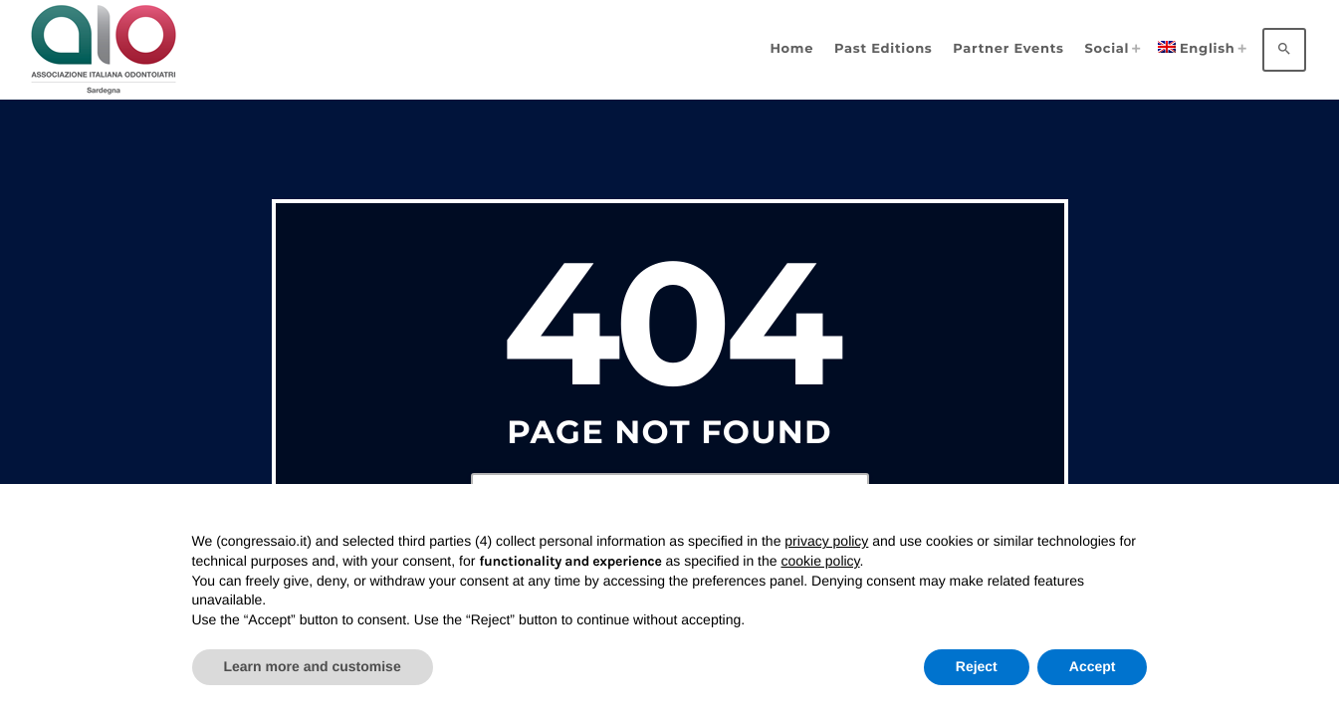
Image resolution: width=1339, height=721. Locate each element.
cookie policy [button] (820, 561)
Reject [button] (977, 666)
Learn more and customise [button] (312, 666)
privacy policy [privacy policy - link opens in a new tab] (826, 541)
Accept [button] (1092, 666)
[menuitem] (1199, 49)
